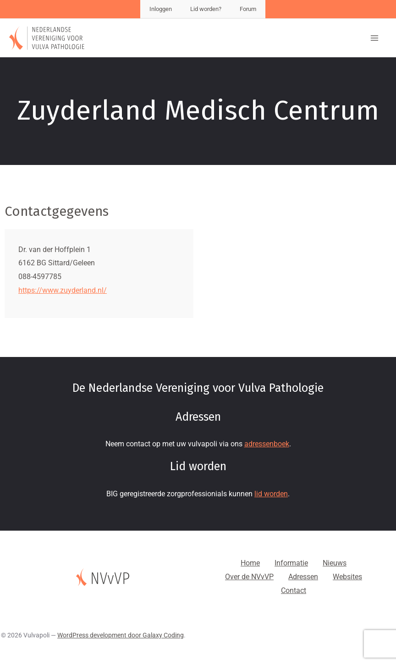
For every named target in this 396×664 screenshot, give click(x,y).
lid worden (271, 493)
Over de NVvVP (249, 576)
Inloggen (160, 8)
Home (250, 563)
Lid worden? (205, 8)
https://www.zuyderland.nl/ (62, 290)
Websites (347, 576)
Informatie (291, 563)
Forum (248, 8)
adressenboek (266, 443)
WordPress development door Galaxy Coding (120, 635)
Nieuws (334, 563)
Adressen (303, 576)
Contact (293, 590)
